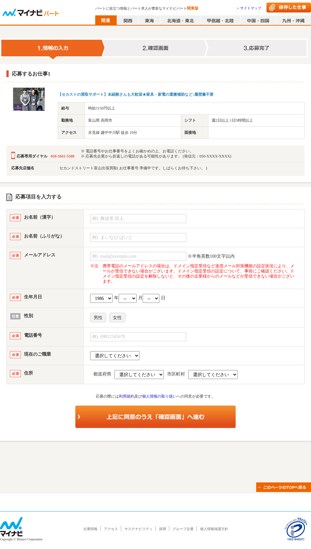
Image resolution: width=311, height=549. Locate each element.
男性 (98, 317)
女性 (117, 317)
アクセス (111, 529)
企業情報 (90, 529)
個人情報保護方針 (214, 529)
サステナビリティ (138, 529)
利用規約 (126, 396)
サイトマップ (250, 8)
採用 (162, 529)
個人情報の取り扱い (159, 396)
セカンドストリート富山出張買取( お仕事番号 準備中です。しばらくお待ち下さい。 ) (133, 168)
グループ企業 (183, 529)
